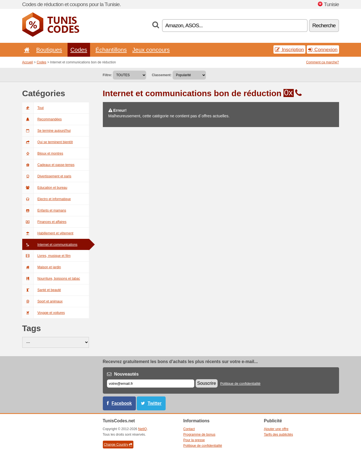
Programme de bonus (199, 434)
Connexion (323, 49)
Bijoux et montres (42, 153)
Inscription (289, 49)
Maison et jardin (41, 267)
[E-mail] (150, 383)
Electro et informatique (46, 199)
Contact (189, 429)
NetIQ (142, 429)
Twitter (154, 403)
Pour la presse (194, 440)
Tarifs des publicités (278, 434)
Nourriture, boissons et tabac (51, 278)
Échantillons (111, 49)
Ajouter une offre (276, 429)
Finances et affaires (44, 221)
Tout (33, 107)
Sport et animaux (42, 301)
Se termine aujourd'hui (46, 130)
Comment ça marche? (322, 62)
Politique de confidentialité (240, 384)
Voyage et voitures (43, 312)
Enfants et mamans (44, 210)
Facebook (122, 403)
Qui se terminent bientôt (47, 142)
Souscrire (206, 383)
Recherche (324, 25)
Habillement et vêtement (47, 233)
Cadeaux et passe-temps (48, 164)
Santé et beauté (41, 290)
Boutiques (49, 49)
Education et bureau (44, 187)
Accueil (27, 62)
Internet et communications (50, 244)
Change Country (118, 444)
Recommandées (42, 119)
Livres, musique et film (46, 255)
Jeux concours (151, 49)
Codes (78, 49)
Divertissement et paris (46, 176)
